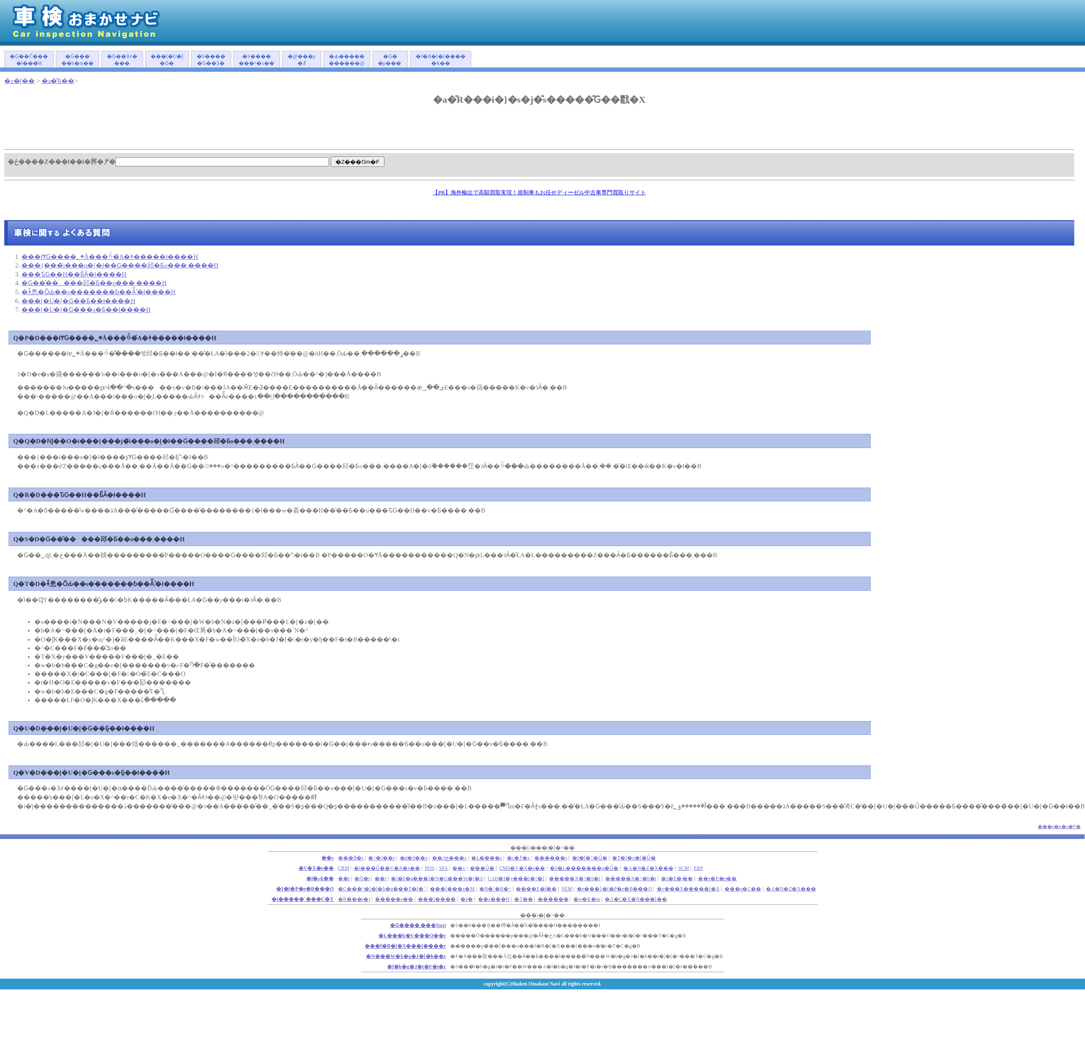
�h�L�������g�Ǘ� (584, 868)
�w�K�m (586, 899)
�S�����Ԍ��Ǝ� (211, 60)
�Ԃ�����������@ (347, 60)
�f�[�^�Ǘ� (589, 858)
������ (553, 899)
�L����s (486, 858)
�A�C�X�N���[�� (636, 899)
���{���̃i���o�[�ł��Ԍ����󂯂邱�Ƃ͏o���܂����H (119, 265)
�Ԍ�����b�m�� (77, 60)
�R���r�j (354, 899)
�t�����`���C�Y (302, 899)
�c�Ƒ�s (518, 858)
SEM (567, 889)
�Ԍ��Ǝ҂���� (122, 60)
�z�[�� (19, 80)
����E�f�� (536, 889)
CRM (343, 868)
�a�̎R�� (58, 80)
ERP (698, 868)
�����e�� (394, 899)
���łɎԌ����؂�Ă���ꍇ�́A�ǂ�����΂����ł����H (109, 256)
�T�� (523, 899)
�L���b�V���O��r (412, 936)
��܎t (344, 878)
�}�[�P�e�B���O (305, 889)
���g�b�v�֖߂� (1059, 826)
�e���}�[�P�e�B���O (614, 889)
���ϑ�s (351, 858)
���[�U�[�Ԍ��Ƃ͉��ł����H (78, 301)
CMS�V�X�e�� (522, 868)
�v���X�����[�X (688, 889)
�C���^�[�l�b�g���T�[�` (381, 889)
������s (550, 858)
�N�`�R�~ (495, 889)
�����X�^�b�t (574, 878)
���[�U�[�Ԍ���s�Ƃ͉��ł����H (86, 309)
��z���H (494, 899)
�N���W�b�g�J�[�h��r (406, 956)
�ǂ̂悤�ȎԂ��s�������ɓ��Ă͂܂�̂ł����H (98, 292)
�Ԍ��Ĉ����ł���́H (29, 60)
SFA (443, 868)
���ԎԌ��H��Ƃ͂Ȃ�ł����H (73, 274)
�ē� (466, 899)
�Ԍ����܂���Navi (418, 925)
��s (327, 858)
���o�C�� (743, 889)
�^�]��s (381, 858)
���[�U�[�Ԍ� (167, 60)
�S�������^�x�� (256, 60)
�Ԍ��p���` (390, 60)
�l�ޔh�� (320, 878)
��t (380, 878)
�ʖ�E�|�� (677, 878)
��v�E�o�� (717, 878)
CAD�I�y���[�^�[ (516, 878)
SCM (683, 868)
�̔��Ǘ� (482, 868)
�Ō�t (362, 878)
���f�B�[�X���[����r (405, 946)
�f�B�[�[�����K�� (441, 60)
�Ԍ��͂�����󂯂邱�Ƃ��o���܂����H (94, 282)
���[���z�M (452, 889)
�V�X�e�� (316, 868)
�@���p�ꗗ (302, 60)
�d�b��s (413, 858)
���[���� (437, 899)
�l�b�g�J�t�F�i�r (416, 967)
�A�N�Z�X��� (648, 868)
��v (458, 868)
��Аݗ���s (449, 858)
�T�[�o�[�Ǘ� (634, 858)
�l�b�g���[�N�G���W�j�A (437, 878)
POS (430, 868)
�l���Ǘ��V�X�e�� (387, 868)
